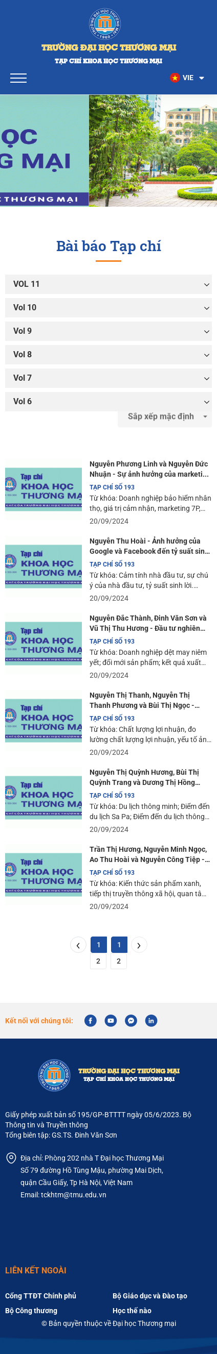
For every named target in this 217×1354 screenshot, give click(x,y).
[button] (188, 78)
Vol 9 (22, 331)
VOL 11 (26, 284)
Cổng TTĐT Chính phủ (40, 1296)
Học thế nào (132, 1311)
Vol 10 (24, 307)
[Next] (139, 945)
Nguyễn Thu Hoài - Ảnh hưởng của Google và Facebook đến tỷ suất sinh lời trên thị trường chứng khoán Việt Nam (149, 546)
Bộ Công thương (31, 1311)
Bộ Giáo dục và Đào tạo (150, 1296)
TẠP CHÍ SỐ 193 (112, 487)
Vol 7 (22, 378)
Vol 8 (22, 354)
